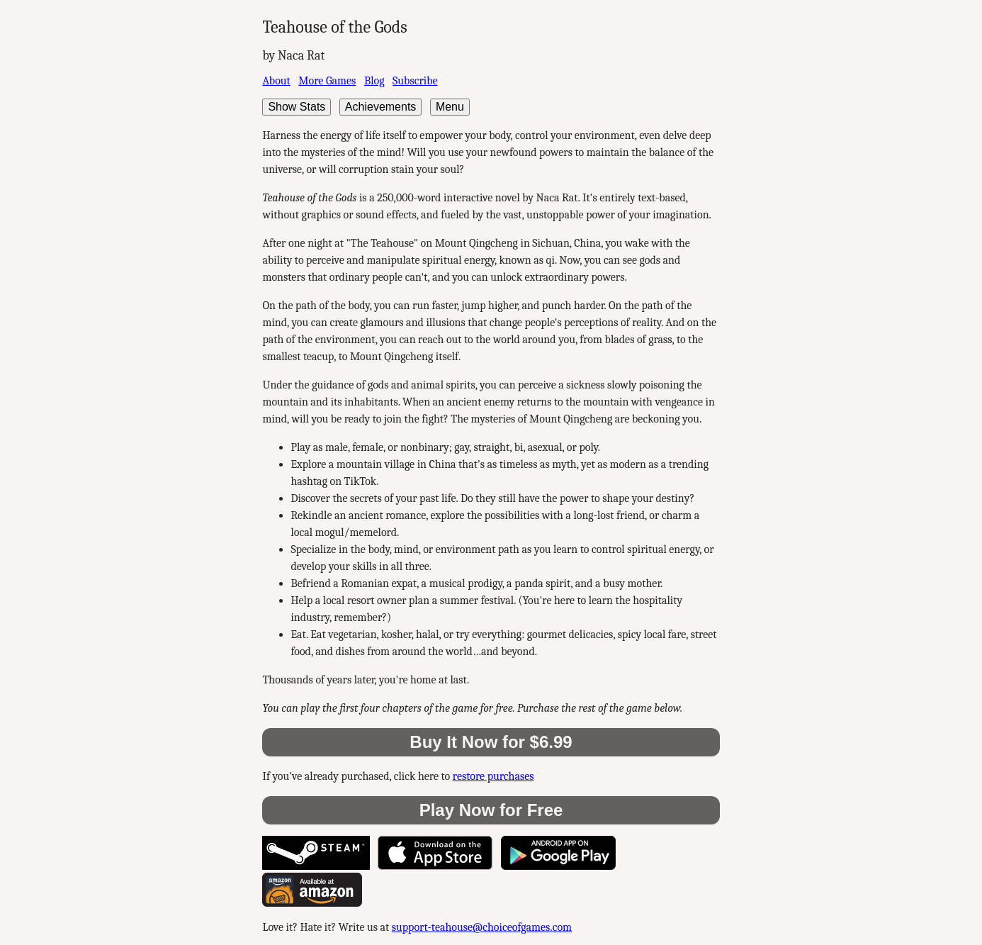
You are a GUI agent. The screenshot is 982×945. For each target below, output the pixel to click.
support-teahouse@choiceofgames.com (482, 927)
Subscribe (415, 80)
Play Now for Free (491, 810)
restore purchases (493, 776)
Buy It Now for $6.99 (491, 741)
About (276, 80)
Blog (374, 80)
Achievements (381, 107)
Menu (450, 107)
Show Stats (296, 107)
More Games (327, 80)
